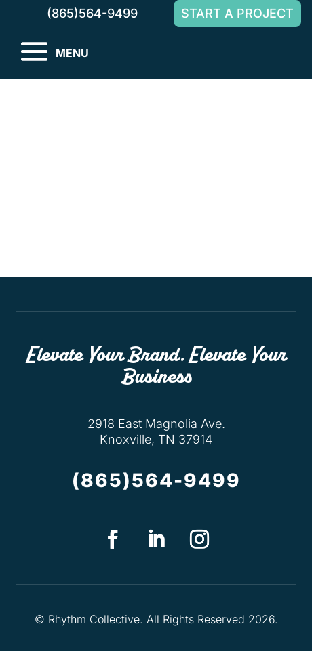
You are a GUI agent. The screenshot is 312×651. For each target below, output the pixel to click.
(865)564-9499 (156, 480)
